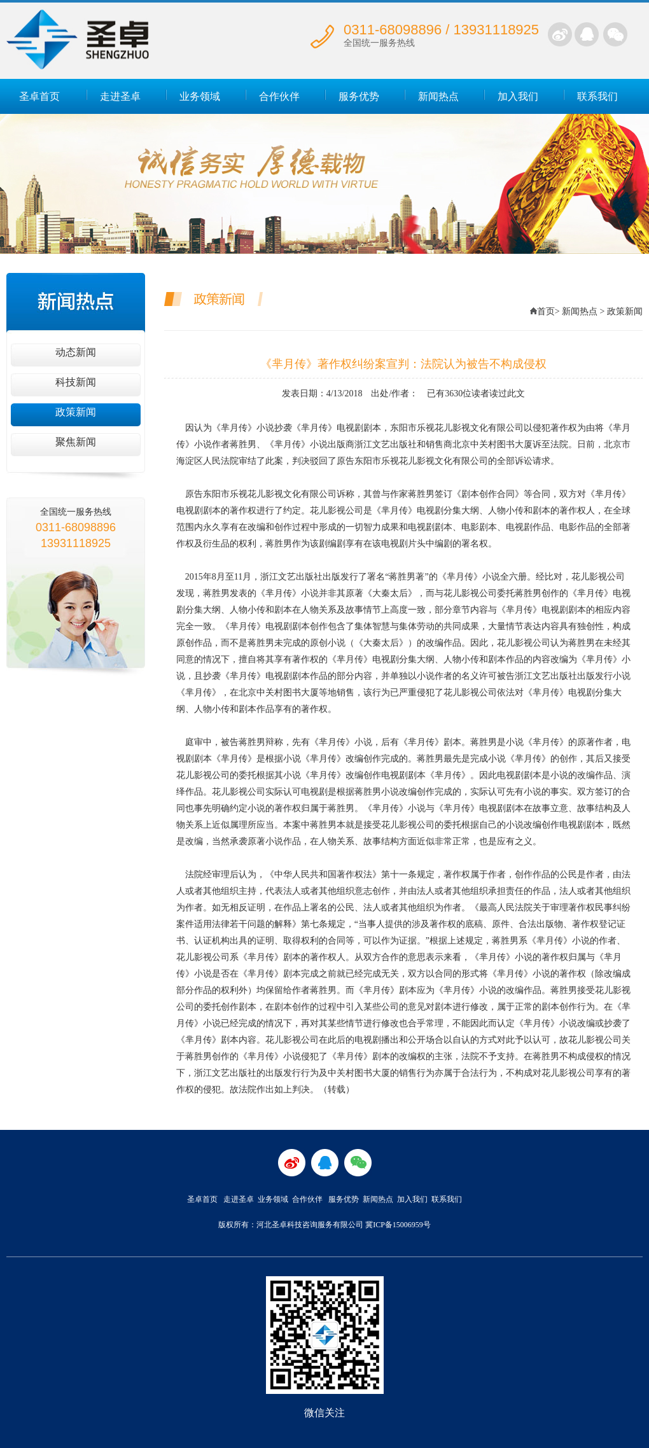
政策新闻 (75, 412)
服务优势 (358, 96)
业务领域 (199, 96)
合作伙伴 (279, 96)
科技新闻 (75, 382)
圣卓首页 (39, 96)
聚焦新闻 (75, 441)
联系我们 (597, 96)
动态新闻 (75, 352)
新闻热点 (438, 96)
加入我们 (518, 96)
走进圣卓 (120, 96)
